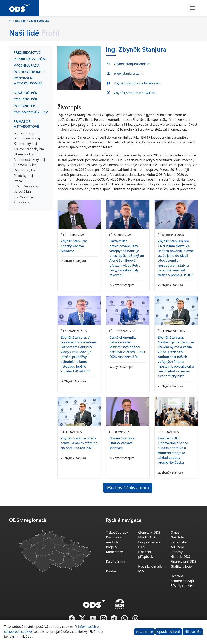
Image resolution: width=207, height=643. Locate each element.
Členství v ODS (149, 532)
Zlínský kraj (22, 202)
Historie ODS (180, 556)
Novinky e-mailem (152, 566)
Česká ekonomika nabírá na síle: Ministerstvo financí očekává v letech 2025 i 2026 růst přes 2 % (127, 347)
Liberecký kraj (24, 154)
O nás (175, 532)
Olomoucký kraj (25, 165)
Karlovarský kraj (25, 144)
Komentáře (114, 552)
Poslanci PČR (25, 99)
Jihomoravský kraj (27, 138)
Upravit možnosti (168, 632)
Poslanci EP (24, 106)
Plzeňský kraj (23, 176)
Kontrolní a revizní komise (28, 81)
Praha (18, 181)
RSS (141, 571)
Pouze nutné (144, 632)
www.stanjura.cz (126, 73)
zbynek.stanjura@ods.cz (132, 64)
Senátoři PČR (25, 93)
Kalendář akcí (116, 561)
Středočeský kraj (26, 186)
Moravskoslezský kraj (29, 160)
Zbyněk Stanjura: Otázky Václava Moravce (74, 246)
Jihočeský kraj (24, 133)
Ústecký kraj (22, 191)
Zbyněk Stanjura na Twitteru (135, 93)
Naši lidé (20, 21)
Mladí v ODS (147, 537)
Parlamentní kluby (31, 112)
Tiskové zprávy (117, 532)
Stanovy (177, 552)
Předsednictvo (27, 52)
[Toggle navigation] (192, 8)
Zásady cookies (182, 585)
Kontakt (112, 571)
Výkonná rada (26, 65)
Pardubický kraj (25, 170)
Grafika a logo (181, 566)
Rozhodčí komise (29, 72)
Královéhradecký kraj (29, 149)
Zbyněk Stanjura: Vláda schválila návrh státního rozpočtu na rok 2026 (79, 443)
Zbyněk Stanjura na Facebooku (137, 83)
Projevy (111, 547)
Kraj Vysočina (23, 197)
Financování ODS (183, 561)
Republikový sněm (30, 59)
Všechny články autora (128, 487)
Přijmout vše (192, 632)
